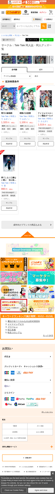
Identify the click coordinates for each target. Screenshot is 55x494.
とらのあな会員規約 (27, 466)
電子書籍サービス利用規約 (12, 471)
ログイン (43, 12)
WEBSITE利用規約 (10, 466)
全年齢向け (6, 19)
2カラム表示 (46, 76)
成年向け (17, 19)
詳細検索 (49, 26)
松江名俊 (12, 330)
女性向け (48, 19)
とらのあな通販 (6, 35)
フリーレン (13, 327)
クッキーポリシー (47, 471)
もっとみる (48, 335)
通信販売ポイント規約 (45, 466)
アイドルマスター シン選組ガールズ (46, 114)
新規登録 (34, 12)
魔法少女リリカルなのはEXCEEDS (24, 321)
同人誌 (17, 35)
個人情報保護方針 (31, 471)
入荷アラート (8, 40)
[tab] (41, 69)
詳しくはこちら (47, 412)
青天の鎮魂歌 (6, 113)
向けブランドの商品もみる (27, 225)
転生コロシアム (15, 332)
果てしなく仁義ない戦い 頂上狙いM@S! (8, 180)
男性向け (37, 19)
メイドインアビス (16, 324)
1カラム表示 (51, 76)
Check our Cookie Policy (14, 490)
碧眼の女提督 (25, 113)
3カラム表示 (41, 76)
